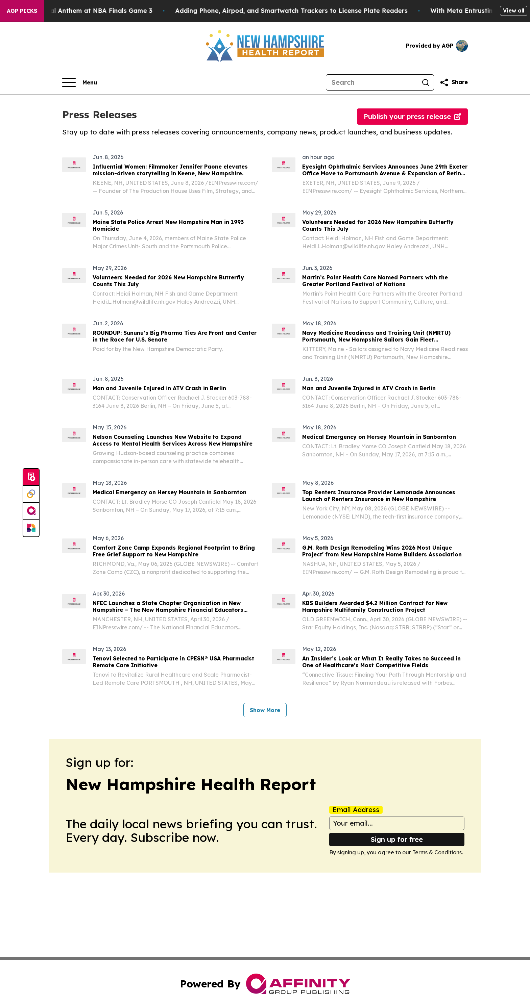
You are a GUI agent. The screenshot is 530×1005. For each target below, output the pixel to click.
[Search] (371, 82)
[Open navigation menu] (79, 82)
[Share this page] (453, 82)
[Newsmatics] (31, 528)
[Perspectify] (31, 494)
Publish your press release (412, 116)
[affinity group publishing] (31, 511)
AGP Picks (22, 10)
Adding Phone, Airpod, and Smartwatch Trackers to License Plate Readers (311, 11)
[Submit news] (31, 477)
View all (513, 10)
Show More (265, 710)
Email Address (356, 810)
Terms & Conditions (437, 852)
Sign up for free (397, 839)
